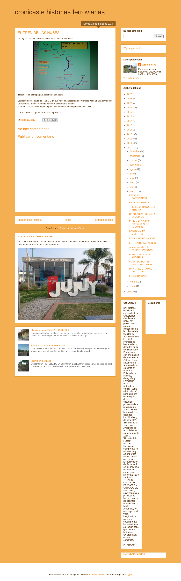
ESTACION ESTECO (41, 361)
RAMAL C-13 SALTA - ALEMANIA (140, 256)
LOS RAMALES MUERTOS (137, 232)
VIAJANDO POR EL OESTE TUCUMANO (141, 263)
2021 (130, 107)
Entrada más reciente (30, 219)
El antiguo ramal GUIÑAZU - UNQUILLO (50, 330)
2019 (130, 112)
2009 (130, 291)
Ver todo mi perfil (132, 78)
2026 (130, 94)
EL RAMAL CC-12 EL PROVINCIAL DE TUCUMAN (140, 224)
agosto (133, 169)
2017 (130, 121)
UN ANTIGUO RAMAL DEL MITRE (140, 270)
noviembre (135, 156)
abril (132, 187)
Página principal (131, 48)
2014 (130, 129)
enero (133, 286)
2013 (130, 134)
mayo (133, 182)
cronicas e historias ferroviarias (60, 12)
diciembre (135, 151)
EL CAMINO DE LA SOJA (142, 238)
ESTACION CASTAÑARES (138, 196)
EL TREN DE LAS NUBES (142, 243)
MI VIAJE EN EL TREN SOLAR (35, 236)
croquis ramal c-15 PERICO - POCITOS (140, 248)
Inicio (68, 219)
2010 (130, 147)
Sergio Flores (148, 64)
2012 (130, 138)
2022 (130, 103)
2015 (130, 125)
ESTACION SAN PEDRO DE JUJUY (48, 345)
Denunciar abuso (134, 553)
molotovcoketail (96, 574)
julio (132, 173)
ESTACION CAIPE (138, 276)
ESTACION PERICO (139, 202)
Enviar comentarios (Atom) (72, 228)
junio (132, 178)
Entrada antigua (104, 219)
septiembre (136, 164)
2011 (130, 143)
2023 (130, 98)
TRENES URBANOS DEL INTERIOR (142, 208)
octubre (134, 160)
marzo (133, 191)
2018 (130, 116)
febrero (134, 281)
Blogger (128, 574)
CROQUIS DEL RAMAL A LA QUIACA (142, 215)
